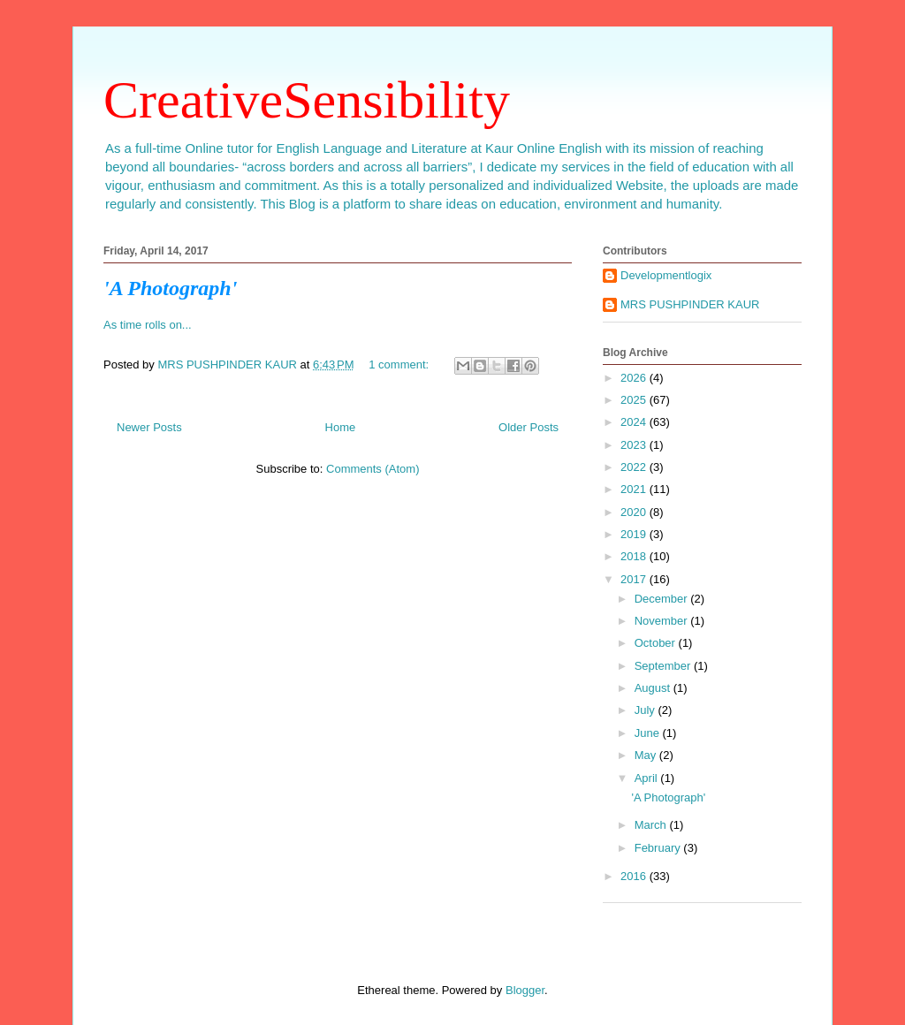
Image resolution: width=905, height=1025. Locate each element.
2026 (635, 377)
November (663, 620)
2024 (635, 422)
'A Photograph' (170, 288)
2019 (635, 534)
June (649, 733)
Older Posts (528, 427)
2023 (635, 445)
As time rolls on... (147, 324)
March (652, 824)
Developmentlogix (665, 275)
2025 (635, 399)
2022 (635, 467)
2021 (635, 489)
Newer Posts (149, 427)
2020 (635, 512)
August (654, 688)
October (657, 642)
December (663, 598)
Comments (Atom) (372, 468)
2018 (635, 556)
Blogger (525, 990)
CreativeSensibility (306, 100)
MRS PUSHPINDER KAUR (689, 304)
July (646, 710)
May (647, 755)
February (659, 847)
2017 (635, 579)
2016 (635, 876)
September (664, 665)
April (648, 778)
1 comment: (400, 364)
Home (340, 427)
